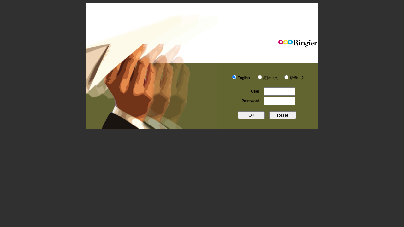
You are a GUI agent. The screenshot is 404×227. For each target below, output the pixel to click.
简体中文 (270, 78)
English (243, 78)
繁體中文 (297, 78)
